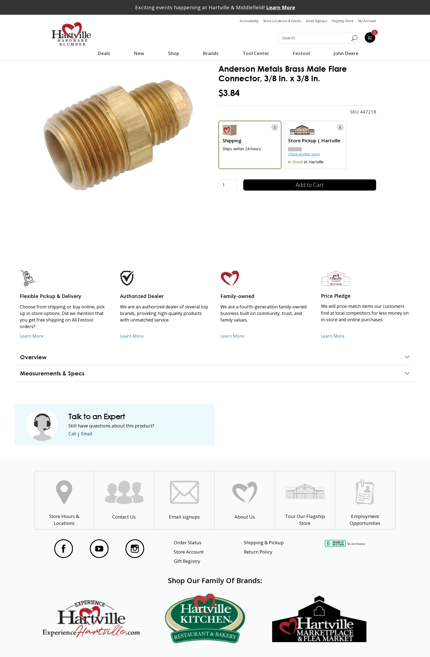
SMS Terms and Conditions (353, 643)
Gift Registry (187, 561)
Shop (174, 54)
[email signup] (184, 500)
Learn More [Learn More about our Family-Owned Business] (232, 336)
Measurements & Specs (52, 373)
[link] (117, 134)
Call (73, 434)
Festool (300, 53)
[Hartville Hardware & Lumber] (71, 34)
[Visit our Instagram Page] (134, 548)
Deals (105, 54)
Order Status (187, 542)
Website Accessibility (72, 643)
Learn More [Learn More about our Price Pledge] (333, 336)
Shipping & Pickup (264, 542)
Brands (210, 53)
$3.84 (229, 93)
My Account (367, 21)
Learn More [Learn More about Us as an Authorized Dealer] (132, 336)
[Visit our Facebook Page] (63, 548)
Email (88, 434)
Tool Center (255, 53)
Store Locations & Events (282, 21)
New (139, 53)
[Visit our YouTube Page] (99, 548)
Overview (33, 357)
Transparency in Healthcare (272, 643)
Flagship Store (343, 21)
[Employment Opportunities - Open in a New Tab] (365, 500)
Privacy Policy (135, 643)
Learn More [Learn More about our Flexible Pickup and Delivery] (32, 336)
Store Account (189, 552)
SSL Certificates (356, 544)
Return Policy (258, 552)
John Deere (345, 53)
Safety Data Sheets (198, 643)
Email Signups (316, 21)
